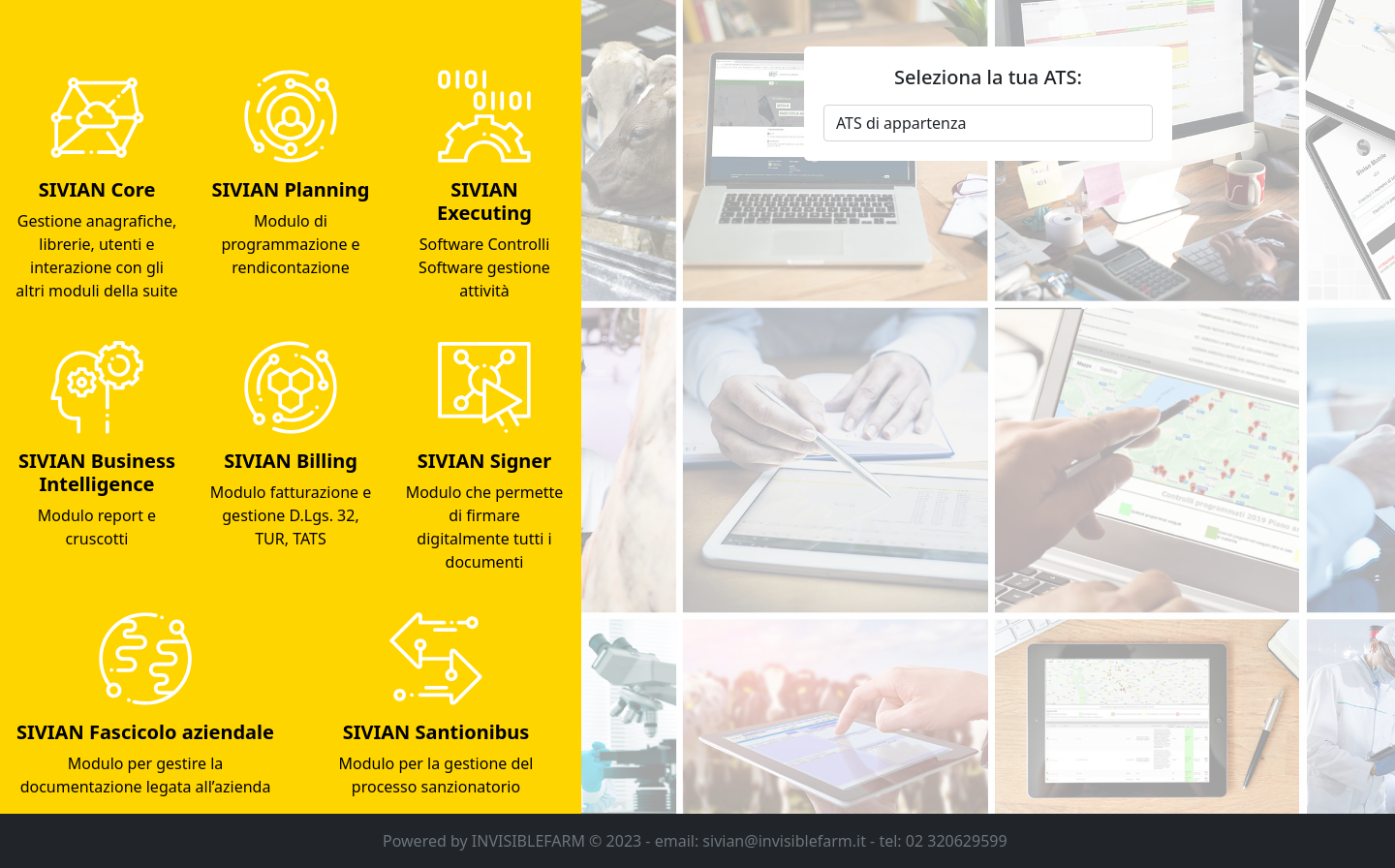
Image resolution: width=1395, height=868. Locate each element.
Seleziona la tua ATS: (988, 77)
